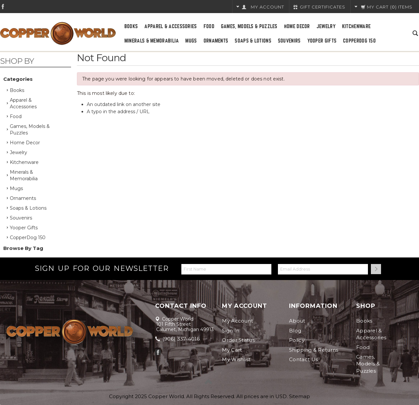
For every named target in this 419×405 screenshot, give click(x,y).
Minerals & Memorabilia (151, 41)
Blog (295, 330)
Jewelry (326, 26)
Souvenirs (289, 41)
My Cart (232, 350)
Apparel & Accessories (170, 26)
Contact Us (303, 359)
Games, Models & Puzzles (249, 26)
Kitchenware (356, 26)
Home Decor (297, 26)
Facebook (3, 6)
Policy (296, 340)
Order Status (238, 340)
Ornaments (216, 41)
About (297, 321)
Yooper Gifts (322, 41)
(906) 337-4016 (178, 339)
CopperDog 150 (359, 41)
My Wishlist (236, 359)
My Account (237, 321)
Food (209, 26)
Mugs (191, 41)
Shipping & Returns (313, 350)
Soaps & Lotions (253, 41)
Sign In (230, 330)
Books (131, 26)
